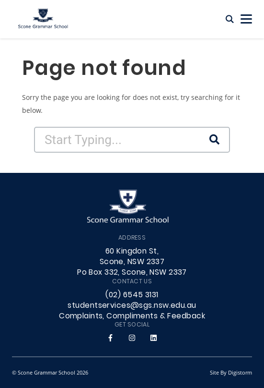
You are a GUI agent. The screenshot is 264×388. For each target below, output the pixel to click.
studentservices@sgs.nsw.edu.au (132, 306)
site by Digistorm (231, 372)
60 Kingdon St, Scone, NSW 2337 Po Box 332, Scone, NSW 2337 (132, 262)
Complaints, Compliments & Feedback (132, 316)
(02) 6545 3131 (131, 295)
